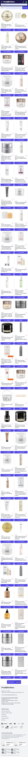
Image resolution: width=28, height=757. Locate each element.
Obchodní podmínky (6, 711)
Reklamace (4, 714)
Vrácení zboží (4, 716)
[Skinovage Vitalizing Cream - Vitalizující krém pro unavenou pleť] (21, 374)
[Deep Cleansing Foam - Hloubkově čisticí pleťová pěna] (7, 282)
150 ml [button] (7, 207)
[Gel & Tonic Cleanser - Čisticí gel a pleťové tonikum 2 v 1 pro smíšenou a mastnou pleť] (21, 282)
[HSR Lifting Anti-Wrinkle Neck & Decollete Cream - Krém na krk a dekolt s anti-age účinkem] (21, 459)
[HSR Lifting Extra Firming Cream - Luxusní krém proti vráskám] (21, 37)
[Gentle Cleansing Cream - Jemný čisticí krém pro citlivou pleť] (7, 125)
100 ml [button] (20, 95)
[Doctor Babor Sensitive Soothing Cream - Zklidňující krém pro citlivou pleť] (21, 328)
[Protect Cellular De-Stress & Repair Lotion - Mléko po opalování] (21, 527)
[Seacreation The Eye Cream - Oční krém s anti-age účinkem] (7, 328)
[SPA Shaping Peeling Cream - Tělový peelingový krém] (7, 374)
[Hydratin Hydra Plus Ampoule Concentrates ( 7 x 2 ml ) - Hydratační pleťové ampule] (21, 482)
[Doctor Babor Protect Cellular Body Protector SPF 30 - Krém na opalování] (7, 505)
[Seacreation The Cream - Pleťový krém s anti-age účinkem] (21, 416)
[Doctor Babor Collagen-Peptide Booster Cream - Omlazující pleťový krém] (7, 662)
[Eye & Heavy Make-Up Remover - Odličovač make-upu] (21, 147)
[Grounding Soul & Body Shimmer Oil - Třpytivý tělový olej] (7, 614)
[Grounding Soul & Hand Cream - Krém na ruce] (7, 438)
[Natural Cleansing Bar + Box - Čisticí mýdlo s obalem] (7, 215)
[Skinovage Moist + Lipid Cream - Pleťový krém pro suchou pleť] (7, 81)
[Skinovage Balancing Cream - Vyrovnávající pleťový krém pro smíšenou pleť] (7, 237)
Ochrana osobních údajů (7, 712)
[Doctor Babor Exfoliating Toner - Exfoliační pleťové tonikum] (21, 571)
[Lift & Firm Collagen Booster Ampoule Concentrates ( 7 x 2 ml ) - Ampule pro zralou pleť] (7, 102)
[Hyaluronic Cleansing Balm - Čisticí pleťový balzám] (21, 192)
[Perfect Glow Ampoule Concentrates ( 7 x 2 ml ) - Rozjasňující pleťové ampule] (21, 593)
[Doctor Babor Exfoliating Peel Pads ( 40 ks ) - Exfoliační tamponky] (21, 305)
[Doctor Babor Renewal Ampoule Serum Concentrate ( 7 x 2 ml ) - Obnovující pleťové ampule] (21, 639)
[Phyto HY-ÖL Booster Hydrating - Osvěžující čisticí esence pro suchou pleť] (21, 215)
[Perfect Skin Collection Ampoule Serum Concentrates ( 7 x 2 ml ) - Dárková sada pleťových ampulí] (21, 614)
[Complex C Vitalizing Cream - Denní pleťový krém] (7, 459)
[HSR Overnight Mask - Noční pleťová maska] (7, 527)
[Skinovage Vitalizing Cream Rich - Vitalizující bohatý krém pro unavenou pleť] (21, 102)
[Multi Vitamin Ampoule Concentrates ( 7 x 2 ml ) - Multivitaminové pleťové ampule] (7, 351)
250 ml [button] (7, 607)
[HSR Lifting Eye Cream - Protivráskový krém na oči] (21, 15)
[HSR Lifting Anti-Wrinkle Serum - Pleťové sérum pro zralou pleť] (21, 505)
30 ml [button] (20, 29)
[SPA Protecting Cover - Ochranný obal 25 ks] (21, 395)
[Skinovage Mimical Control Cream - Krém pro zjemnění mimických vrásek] (7, 59)
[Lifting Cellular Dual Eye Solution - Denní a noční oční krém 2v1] (7, 260)
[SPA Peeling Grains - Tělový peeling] (7, 395)
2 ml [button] (21, 73)
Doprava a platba (5, 718)
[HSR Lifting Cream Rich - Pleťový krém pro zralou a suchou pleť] (7, 15)
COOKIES (24, 755)
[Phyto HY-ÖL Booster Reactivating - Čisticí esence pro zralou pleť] (21, 81)
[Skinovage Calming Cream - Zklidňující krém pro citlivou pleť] (7, 549)
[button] (21, 274)
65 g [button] (7, 229)
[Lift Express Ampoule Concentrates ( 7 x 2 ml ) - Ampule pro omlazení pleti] (21, 170)
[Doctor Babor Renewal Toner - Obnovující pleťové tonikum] (21, 351)
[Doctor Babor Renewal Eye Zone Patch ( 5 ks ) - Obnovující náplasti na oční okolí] (21, 662)
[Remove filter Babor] (4, 7)
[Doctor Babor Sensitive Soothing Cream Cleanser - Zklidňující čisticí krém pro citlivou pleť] (7, 192)
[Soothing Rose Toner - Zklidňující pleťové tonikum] (21, 549)
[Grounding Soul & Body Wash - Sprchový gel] (7, 593)
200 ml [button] (7, 51)
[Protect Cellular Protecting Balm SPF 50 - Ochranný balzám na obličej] (21, 125)
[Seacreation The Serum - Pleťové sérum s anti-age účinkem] (7, 416)
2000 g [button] (7, 408)
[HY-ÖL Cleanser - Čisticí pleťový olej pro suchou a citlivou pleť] (7, 37)
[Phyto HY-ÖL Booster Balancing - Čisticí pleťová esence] (7, 482)
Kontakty (3, 720)
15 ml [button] (7, 343)
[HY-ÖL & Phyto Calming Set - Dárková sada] (21, 260)
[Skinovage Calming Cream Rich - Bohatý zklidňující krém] (21, 438)
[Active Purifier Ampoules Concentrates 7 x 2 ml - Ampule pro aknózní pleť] (21, 59)
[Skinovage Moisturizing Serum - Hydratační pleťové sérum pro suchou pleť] (7, 170)
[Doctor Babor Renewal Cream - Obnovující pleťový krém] (7, 639)
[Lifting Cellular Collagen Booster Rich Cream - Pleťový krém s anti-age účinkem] (7, 147)
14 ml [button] (7, 118)
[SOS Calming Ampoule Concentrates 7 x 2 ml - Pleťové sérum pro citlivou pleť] (21, 237)
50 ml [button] (7, 29)
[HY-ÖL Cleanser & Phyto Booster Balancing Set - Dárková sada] (7, 571)
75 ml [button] (7, 452)
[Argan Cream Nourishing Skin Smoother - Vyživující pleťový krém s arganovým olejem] (7, 305)
